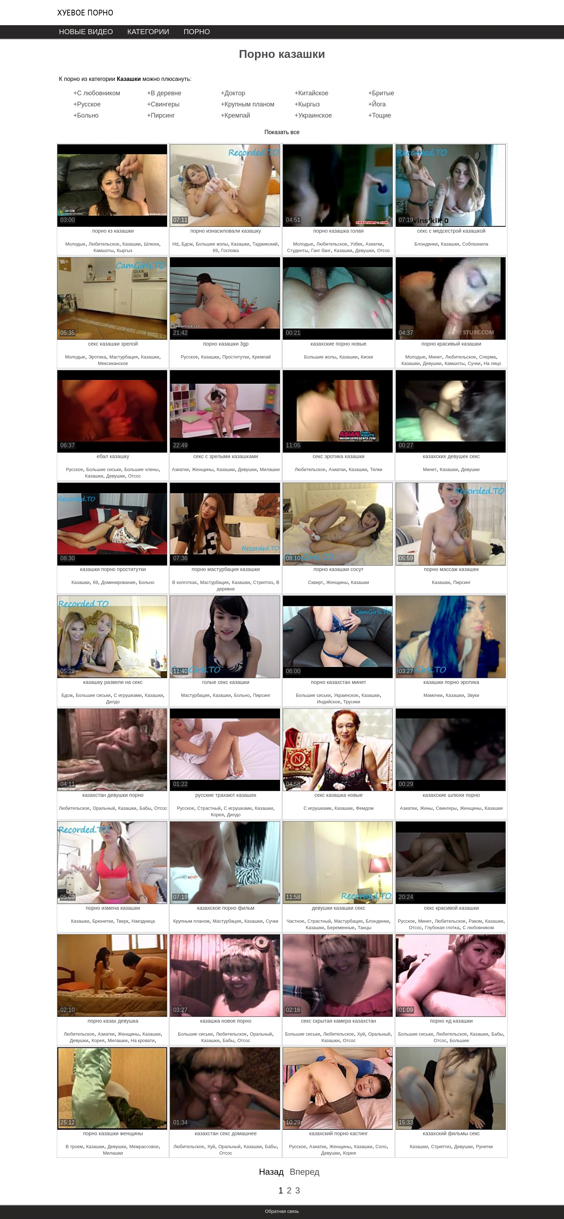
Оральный (104, 808)
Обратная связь (282, 1211)
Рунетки (484, 1146)
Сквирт (315, 582)
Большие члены (141, 469)
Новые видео (86, 32)
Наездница (143, 921)
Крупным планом (191, 921)
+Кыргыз (307, 104)
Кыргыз (124, 250)
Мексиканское (113, 363)
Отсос (383, 250)
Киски (367, 357)
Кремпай (261, 357)
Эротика (97, 357)
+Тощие (379, 115)
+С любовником (96, 93)
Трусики (352, 701)
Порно (196, 32)
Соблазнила (475, 244)
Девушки (364, 250)
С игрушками (127, 695)
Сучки (474, 363)
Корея (217, 814)
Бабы (145, 808)
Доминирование (118, 582)
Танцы (364, 927)
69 (215, 250)
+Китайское (311, 93)
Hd (175, 244)
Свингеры (446, 808)
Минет (435, 357)
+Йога (377, 104)
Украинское (346, 695)
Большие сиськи (103, 469)
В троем (74, 1146)
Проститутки (235, 357)
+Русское (87, 104)
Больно (147, 582)
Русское (189, 357)
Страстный (208, 808)
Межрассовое (144, 1146)
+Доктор (233, 93)
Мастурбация (123, 357)
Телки (376, 469)
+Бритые (381, 93)
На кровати (142, 1040)
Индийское (328, 701)
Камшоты (104, 250)
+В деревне (164, 93)
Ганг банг (321, 250)
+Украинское (313, 115)
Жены (426, 808)
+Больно (86, 115)
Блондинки (425, 244)
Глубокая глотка (442, 927)
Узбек (356, 244)
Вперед (304, 1172)
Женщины (203, 469)
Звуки (473, 695)
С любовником (478, 927)
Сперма (487, 357)
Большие (459, 1040)
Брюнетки (102, 921)
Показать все (282, 132)
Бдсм (187, 244)
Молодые (75, 244)
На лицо (492, 363)
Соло (381, 1146)
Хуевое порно (85, 13)
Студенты (297, 250)
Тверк (122, 921)
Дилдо (113, 701)
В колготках (184, 582)
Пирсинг (462, 582)
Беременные (340, 927)
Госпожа (230, 250)
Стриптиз (263, 582)
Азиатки (373, 244)
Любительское (103, 244)
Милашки (269, 469)
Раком (475, 921)
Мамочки (433, 695)
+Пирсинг (161, 115)
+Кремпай (235, 115)
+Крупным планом (247, 104)
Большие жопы (212, 244)
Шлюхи (151, 244)
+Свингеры (163, 104)
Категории (148, 32)
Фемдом (364, 808)
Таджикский (265, 244)
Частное (295, 921)
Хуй (361, 1034)
